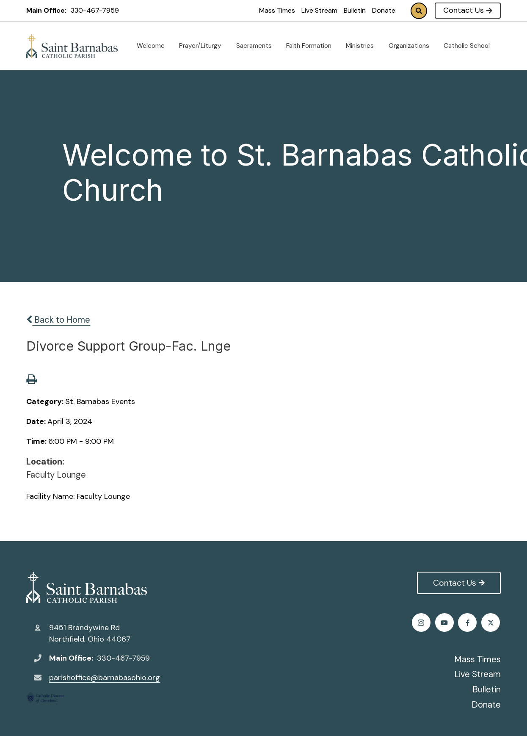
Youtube (491, 623)
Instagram (468, 623)
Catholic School (470, 46)
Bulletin (355, 10)
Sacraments (257, 46)
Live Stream (319, 10)
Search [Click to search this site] (419, 11)
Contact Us (467, 10)
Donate (383, 10)
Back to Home (58, 319)
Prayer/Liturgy (203, 46)
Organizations (412, 46)
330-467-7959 (95, 10)
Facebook (422, 623)
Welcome (154, 46)
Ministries (363, 46)
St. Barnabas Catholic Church (86, 587)
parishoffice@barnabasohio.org (104, 677)
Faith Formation (312, 46)
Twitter (445, 623)
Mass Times (277, 10)
